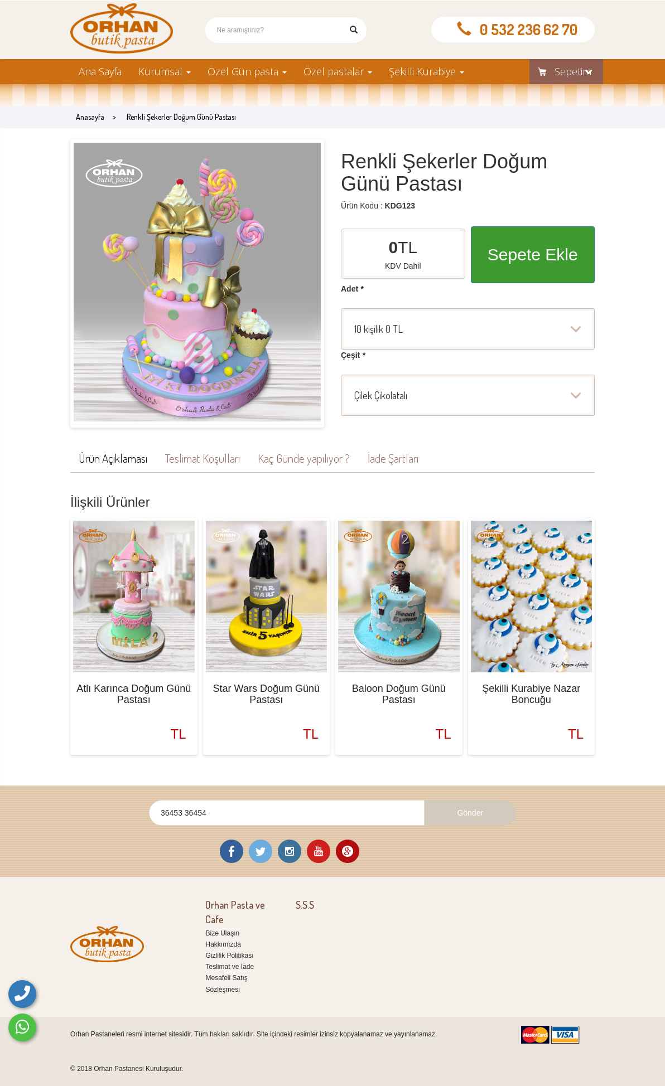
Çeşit (353, 355)
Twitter (260, 851)
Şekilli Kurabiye (426, 71)
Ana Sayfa (100, 71)
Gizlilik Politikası (229, 955)
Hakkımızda (222, 944)
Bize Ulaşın (222, 933)
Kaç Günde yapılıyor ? (304, 458)
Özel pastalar (337, 71)
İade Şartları (393, 458)
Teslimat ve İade (229, 967)
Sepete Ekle (533, 254)
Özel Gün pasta (247, 71)
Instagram (289, 851)
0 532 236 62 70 (529, 29)
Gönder (470, 812)
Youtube (318, 851)
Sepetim (560, 71)
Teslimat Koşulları (202, 458)
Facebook (231, 851)
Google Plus (347, 851)
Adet (352, 288)
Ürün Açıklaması (113, 458)
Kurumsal (164, 71)
